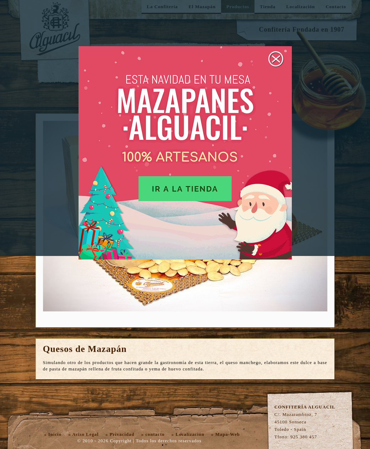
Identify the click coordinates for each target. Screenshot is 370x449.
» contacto (153, 434)
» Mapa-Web (225, 434)
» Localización (187, 434)
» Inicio (52, 434)
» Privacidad (120, 434)
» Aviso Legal (83, 434)
